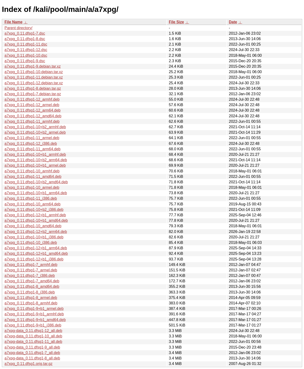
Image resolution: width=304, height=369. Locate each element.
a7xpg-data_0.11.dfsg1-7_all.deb (32, 353)
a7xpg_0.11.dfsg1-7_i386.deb (30, 276)
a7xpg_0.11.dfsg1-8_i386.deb (30, 292)
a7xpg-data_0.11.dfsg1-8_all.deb (32, 358)
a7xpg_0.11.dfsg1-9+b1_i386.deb (33, 325)
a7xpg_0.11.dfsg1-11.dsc (26, 44)
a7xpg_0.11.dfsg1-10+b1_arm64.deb (36, 193)
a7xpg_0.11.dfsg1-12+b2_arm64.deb (36, 232)
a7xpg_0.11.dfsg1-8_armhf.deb (31, 303)
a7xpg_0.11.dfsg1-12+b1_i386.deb (34, 259)
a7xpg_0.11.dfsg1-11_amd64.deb (33, 177)
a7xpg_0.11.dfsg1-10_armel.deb (32, 187)
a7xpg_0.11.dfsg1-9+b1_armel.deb (34, 309)
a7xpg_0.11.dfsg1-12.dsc (26, 50)
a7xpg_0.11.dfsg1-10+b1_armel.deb (35, 165)
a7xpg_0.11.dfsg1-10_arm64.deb (33, 204)
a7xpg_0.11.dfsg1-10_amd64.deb (33, 226)
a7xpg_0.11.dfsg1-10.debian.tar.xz (34, 72)
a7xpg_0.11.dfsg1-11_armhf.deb (32, 121)
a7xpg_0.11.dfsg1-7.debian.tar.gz (33, 94)
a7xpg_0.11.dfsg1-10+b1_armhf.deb (35, 154)
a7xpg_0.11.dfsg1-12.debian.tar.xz (34, 83)
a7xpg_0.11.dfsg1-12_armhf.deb (32, 99)
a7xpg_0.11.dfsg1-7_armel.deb (31, 270)
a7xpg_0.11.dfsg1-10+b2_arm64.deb (36, 160)
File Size (176, 22)
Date (233, 22)
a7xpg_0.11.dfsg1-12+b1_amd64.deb (36, 253)
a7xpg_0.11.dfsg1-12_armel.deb (32, 105)
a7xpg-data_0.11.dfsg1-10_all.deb (33, 336)
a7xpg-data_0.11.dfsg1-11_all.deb (33, 342)
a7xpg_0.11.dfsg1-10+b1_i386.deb (34, 237)
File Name (14, 22)
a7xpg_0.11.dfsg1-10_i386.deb (31, 243)
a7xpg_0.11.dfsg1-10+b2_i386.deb (34, 210)
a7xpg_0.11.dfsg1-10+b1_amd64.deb (36, 220)
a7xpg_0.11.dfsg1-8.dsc (25, 39)
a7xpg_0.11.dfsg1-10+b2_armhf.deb (35, 127)
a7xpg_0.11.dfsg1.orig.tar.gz (28, 364)
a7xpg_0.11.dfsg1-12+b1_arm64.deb (36, 248)
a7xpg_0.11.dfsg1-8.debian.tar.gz (33, 88)
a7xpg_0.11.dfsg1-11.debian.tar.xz (34, 77)
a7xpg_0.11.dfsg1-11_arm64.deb (33, 149)
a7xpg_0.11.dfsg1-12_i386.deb (31, 144)
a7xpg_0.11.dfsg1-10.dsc (26, 55)
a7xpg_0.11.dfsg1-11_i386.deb (31, 198)
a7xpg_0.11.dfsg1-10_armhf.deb (32, 171)
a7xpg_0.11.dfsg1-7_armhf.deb (31, 265)
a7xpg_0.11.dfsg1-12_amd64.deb (33, 116)
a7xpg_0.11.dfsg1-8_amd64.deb (32, 286)
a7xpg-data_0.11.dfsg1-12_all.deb (33, 331)
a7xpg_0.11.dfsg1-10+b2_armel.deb (35, 132)
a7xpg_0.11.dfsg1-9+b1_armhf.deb (34, 314)
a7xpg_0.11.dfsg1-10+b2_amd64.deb (36, 182)
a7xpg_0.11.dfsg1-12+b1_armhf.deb (35, 215)
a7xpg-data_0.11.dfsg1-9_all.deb (32, 347)
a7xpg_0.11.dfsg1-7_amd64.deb (32, 281)
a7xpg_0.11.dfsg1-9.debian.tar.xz (33, 66)
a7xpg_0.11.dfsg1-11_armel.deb (32, 138)
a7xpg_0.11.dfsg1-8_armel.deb (31, 298)
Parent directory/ (18, 28)
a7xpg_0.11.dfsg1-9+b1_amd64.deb (35, 320)
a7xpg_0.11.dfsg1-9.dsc (25, 61)
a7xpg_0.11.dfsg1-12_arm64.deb (33, 110)
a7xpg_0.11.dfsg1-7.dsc (25, 33)
